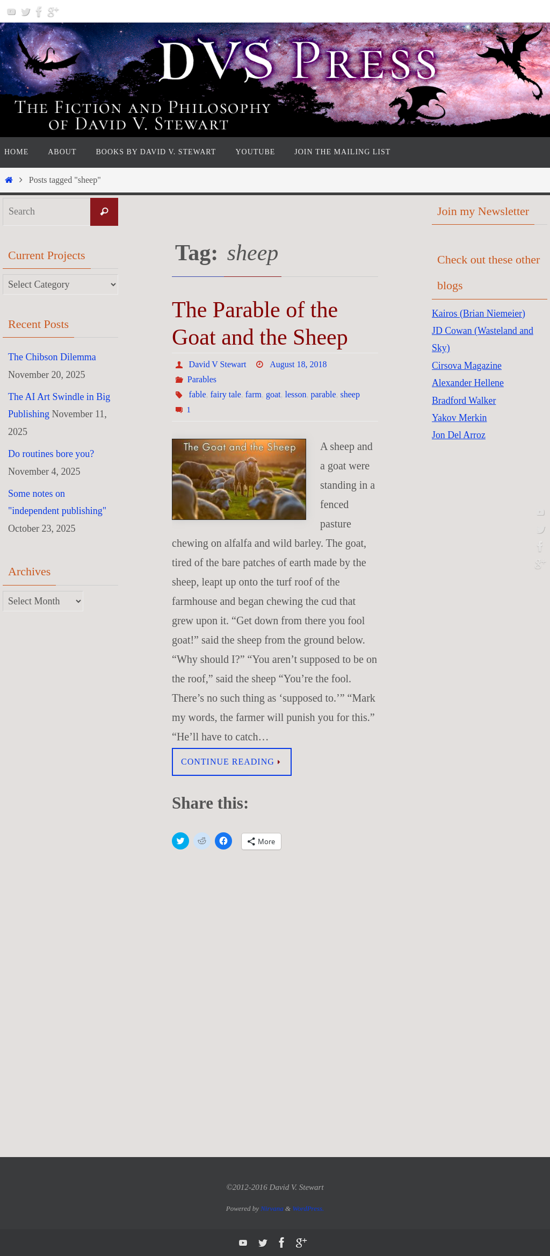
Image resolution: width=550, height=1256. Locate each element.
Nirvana (272, 1208)
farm (253, 394)
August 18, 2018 (297, 364)
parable (323, 394)
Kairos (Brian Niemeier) (479, 313)
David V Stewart (218, 364)
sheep (350, 394)
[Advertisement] (475, 621)
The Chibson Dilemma (52, 357)
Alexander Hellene (468, 382)
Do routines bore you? (51, 453)
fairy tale (226, 394)
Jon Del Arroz (459, 435)
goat (273, 394)
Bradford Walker (464, 400)
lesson (296, 394)
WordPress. (308, 1208)
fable (197, 394)
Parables (201, 379)
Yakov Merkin (460, 417)
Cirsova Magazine (467, 365)
